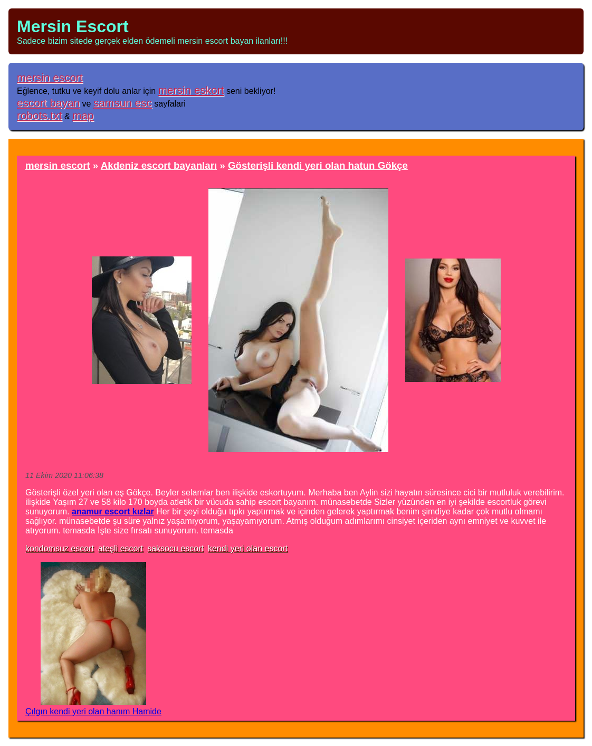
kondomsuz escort (59, 548)
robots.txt (39, 115)
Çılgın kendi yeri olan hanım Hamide (93, 711)
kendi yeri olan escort (248, 548)
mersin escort (50, 77)
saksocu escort (175, 548)
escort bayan (48, 103)
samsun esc (122, 103)
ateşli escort (120, 548)
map (82, 115)
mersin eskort (191, 90)
